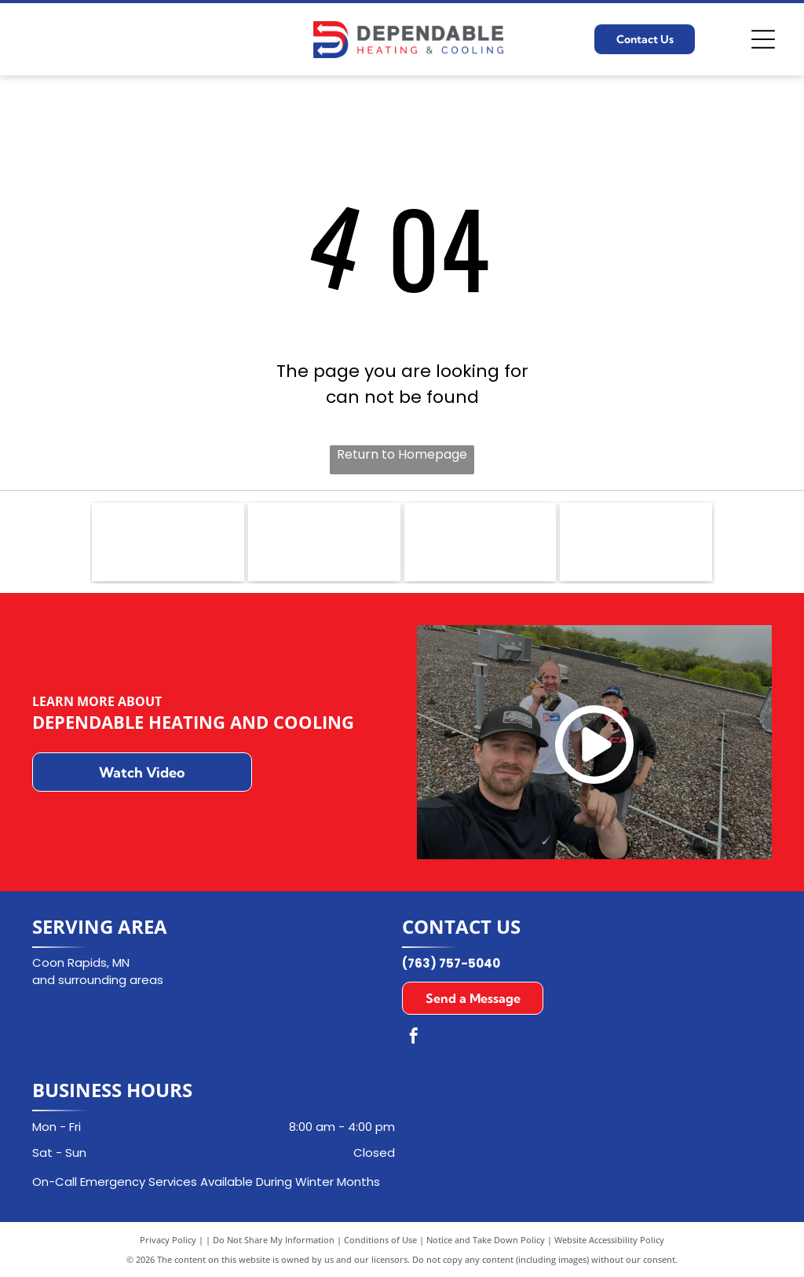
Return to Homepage (402, 454)
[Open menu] (763, 39)
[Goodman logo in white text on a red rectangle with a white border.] (636, 542)
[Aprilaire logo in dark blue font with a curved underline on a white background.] (480, 542)
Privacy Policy (168, 1240)
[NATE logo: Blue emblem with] (168, 542)
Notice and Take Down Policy (485, 1240)
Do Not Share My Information (273, 1240)
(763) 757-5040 (451, 963)
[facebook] (414, 1038)
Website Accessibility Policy (609, 1240)
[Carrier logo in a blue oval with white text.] (324, 542)
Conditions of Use (380, 1240)
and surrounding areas (97, 979)
